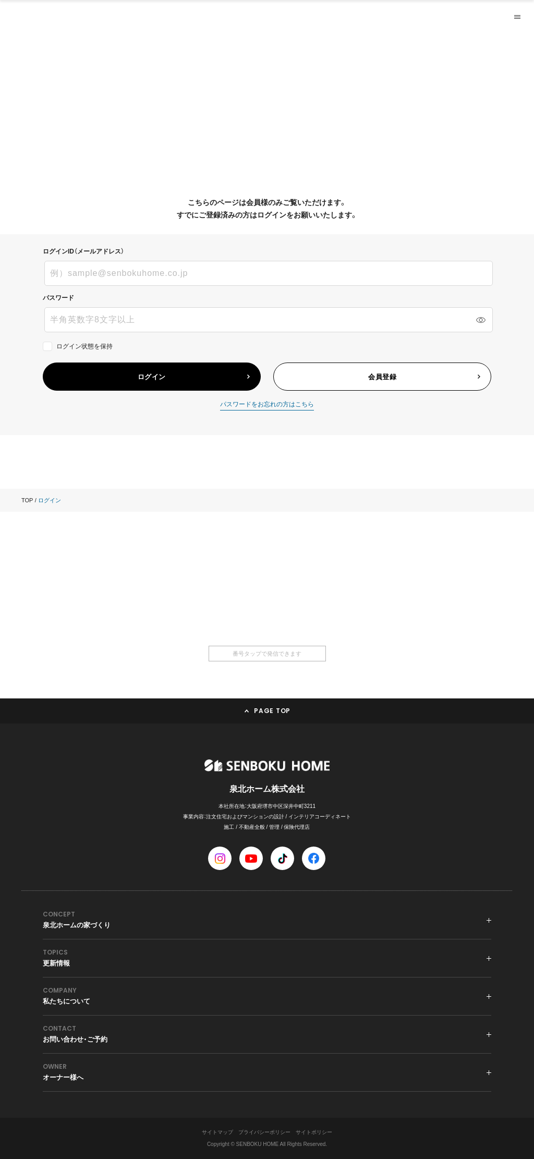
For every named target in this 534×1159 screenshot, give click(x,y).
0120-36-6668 (267, 603)
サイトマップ (217, 1132)
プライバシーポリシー (264, 1132)
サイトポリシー (314, 1132)
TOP (27, 500)
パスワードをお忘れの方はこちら (267, 404)
